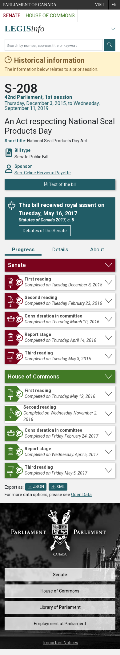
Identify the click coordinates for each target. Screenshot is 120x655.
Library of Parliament (60, 607)
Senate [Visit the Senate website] (11, 15)
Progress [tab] (23, 249)
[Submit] (109, 45)
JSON (36, 486)
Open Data (81, 494)
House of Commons (60, 590)
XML (58, 486)
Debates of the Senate (45, 230)
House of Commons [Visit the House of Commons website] (50, 15)
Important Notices (60, 642)
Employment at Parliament (60, 623)
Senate (60, 574)
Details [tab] (60, 249)
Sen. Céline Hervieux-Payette (42, 172)
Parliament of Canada (29, 4)
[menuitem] (100, 5)
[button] (60, 265)
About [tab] (97, 249)
